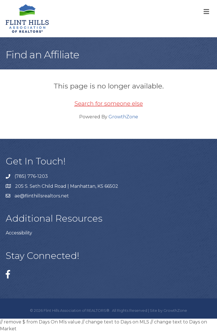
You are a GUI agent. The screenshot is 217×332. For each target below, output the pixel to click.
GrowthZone (123, 116)
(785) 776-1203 (31, 176)
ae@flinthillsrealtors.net (42, 196)
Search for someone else (108, 103)
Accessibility (19, 233)
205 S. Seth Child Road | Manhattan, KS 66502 (66, 186)
